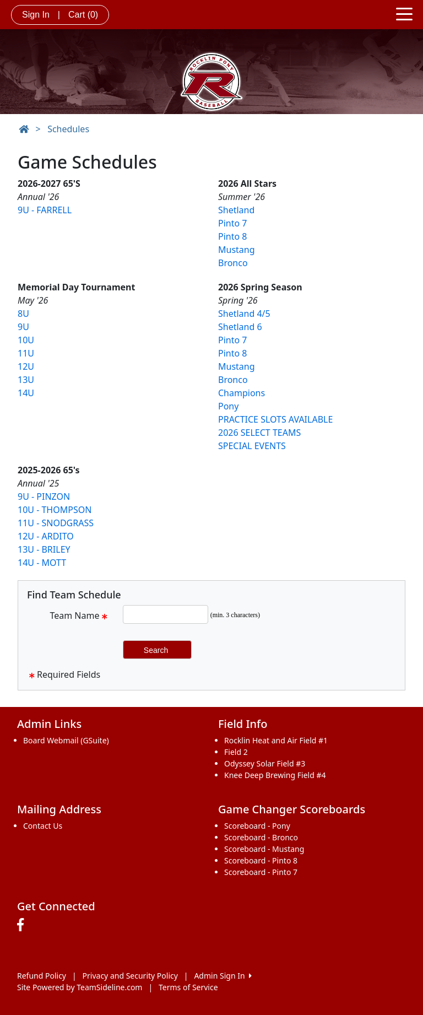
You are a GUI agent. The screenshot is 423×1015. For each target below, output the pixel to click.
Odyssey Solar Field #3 (264, 763)
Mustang (236, 250)
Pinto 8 (232, 236)
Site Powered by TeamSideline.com (79, 987)
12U (26, 366)
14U (26, 393)
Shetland (236, 210)
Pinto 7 (232, 223)
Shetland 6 (240, 327)
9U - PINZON (44, 496)
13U (26, 380)
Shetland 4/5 (244, 313)
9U (23, 327)
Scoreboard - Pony (257, 825)
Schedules (68, 129)
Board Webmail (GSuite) (66, 740)
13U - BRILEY (44, 549)
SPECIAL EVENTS (252, 446)
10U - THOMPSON (54, 510)
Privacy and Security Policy (130, 975)
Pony (228, 406)
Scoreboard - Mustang (264, 849)
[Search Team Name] (165, 614)
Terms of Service (188, 987)
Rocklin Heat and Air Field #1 (276, 740)
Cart (83, 14)
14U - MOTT (42, 563)
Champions (241, 393)
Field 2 (236, 752)
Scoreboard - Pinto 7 (260, 872)
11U (26, 353)
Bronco (233, 263)
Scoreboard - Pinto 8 (260, 860)
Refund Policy (41, 975)
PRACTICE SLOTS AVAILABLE (275, 419)
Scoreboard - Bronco (261, 837)
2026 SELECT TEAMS (259, 432)
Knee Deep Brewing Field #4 (275, 775)
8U (23, 313)
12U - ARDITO (46, 536)
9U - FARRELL (45, 210)
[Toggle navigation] (404, 13)
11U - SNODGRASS (56, 523)
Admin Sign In (222, 975)
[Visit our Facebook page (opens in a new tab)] (23, 925)
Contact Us (42, 825)
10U (26, 340)
